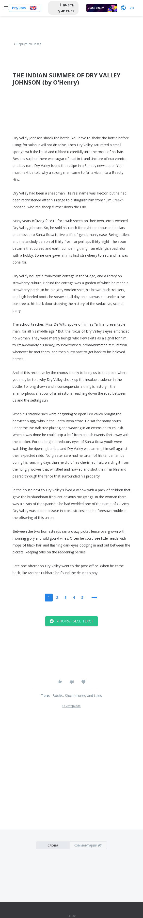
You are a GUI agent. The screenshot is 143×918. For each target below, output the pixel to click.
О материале (71, 706)
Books (57, 695)
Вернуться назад (27, 44)
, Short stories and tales (82, 695)
